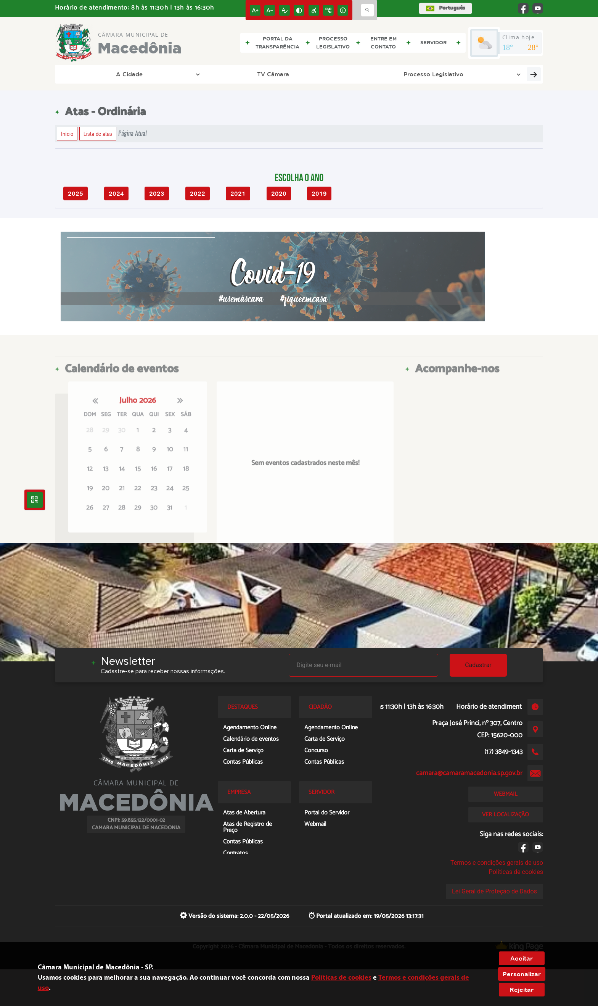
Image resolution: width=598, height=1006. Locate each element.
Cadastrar (478, 665)
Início (67, 133)
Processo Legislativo (214, 74)
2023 (156, 193)
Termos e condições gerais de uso (496, 862)
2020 (278, 193)
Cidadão (281, 74)
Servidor (444, 74)
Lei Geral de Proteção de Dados (494, 891)
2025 (75, 193)
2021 (238, 193)
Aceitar (521, 958)
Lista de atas (98, 133)
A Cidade (89, 74)
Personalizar (522, 974)
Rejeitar (522, 989)
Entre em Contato (506, 74)
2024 (116, 193)
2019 (319, 193)
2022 (197, 193)
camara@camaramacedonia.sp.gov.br (469, 773)
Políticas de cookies (516, 871)
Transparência (387, 74)
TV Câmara (138, 74)
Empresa (329, 74)
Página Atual (132, 133)
